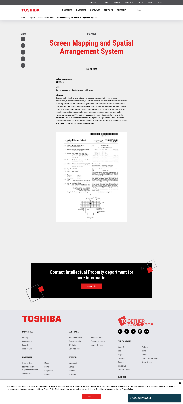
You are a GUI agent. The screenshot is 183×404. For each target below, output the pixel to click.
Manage (72, 367)
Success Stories (124, 370)
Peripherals (48, 370)
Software (74, 332)
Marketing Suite (74, 349)
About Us (121, 347)
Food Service (27, 349)
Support (140, 2)
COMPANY (121, 10)
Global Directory (94, 2)
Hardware (27, 357)
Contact (150, 2)
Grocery (25, 337)
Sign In (160, 2)
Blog (119, 351)
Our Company (124, 341)
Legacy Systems (97, 345)
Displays (47, 374)
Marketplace (129, 2)
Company (31, 17)
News (144, 351)
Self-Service (27, 373)
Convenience (27, 341)
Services (73, 357)
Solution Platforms (75, 337)
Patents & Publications (46, 17)
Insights (120, 354)
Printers (47, 367)
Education (121, 358)
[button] (23, 58)
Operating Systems (98, 341)
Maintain (72, 370)
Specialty (25, 345)
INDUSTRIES (67, 10)
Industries (27, 332)
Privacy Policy (127, 389)
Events (144, 354)
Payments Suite (97, 337)
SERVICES (108, 10)
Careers (106, 2)
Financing (72, 374)
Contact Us (91, 286)
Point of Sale (27, 363)
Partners (117, 2)
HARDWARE (81, 10)
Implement (73, 363)
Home (23, 17)
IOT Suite (72, 345)
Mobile (46, 363)
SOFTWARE (95, 10)
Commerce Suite (75, 341)
